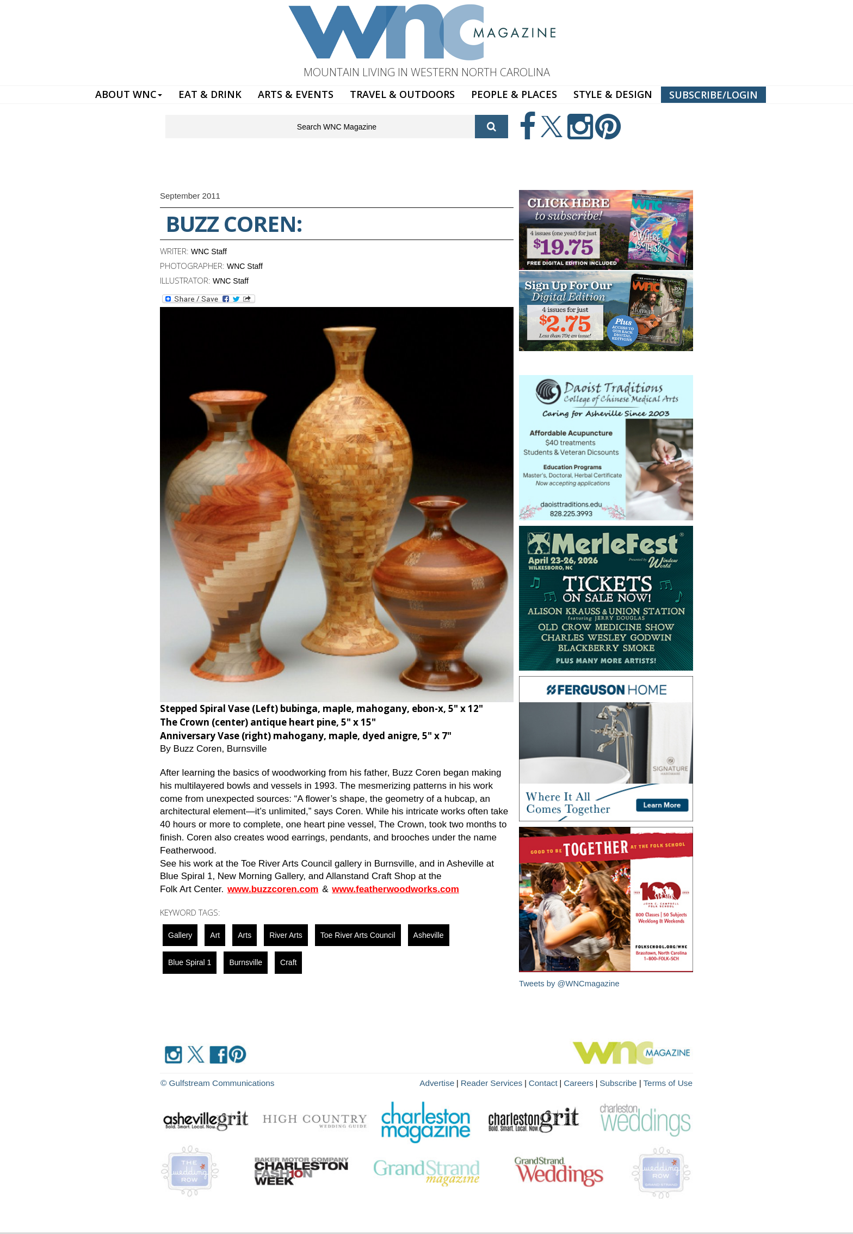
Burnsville (245, 962)
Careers (588, 1081)
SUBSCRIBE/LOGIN (713, 94)
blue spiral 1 (189, 962)
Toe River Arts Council (357, 935)
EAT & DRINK (210, 94)
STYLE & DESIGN (612, 94)
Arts (244, 935)
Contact (555, 1081)
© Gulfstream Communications (212, 1081)
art (215, 935)
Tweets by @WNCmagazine (570, 983)
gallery (180, 935)
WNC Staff (209, 251)
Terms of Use (670, 1081)
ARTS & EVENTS (295, 94)
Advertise (457, 1081)
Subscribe (626, 1081)
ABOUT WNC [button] (128, 94)
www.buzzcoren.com (273, 889)
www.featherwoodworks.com (395, 889)
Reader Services (507, 1081)
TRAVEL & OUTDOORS (402, 94)
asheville (428, 935)
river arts (285, 935)
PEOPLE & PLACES (514, 94)
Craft (288, 962)
